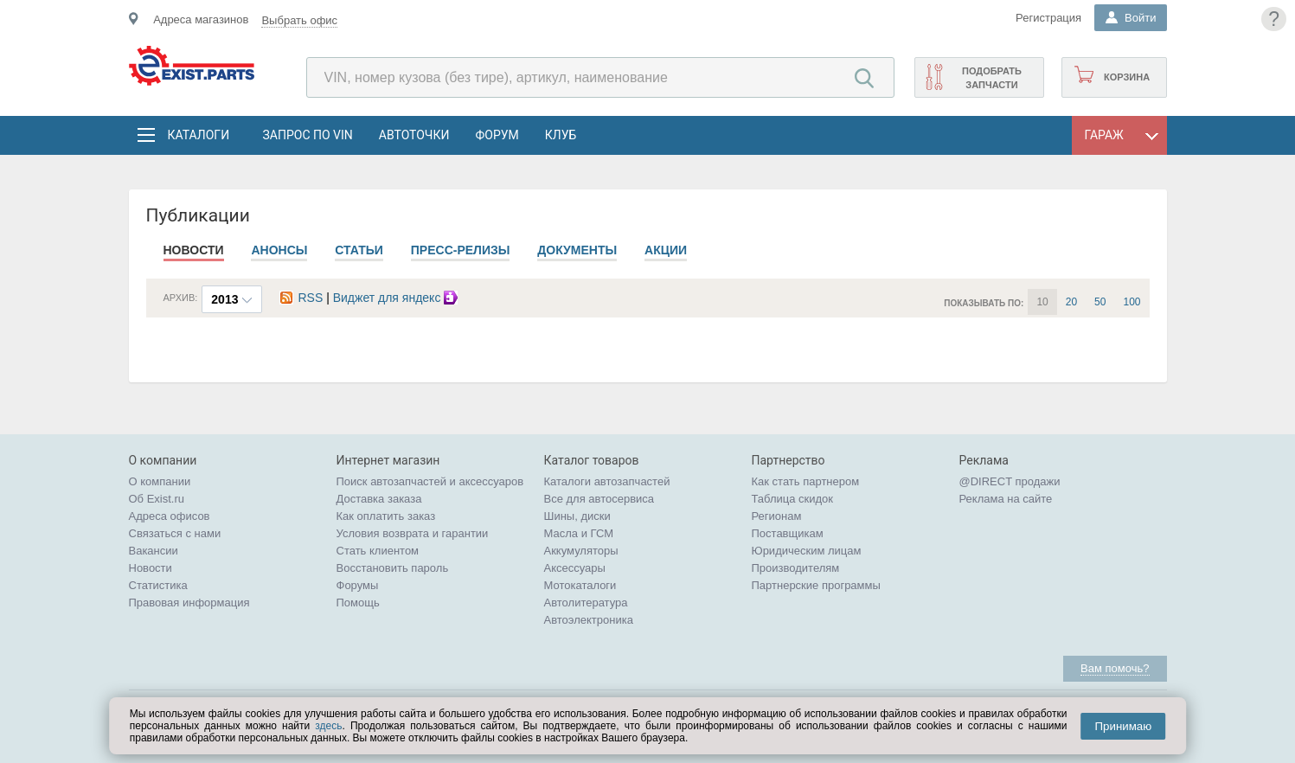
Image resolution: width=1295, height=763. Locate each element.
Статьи (359, 250)
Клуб (561, 135)
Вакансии (153, 550)
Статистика (158, 585)
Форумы (358, 585)
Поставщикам (788, 533)
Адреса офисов (169, 516)
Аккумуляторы (581, 550)
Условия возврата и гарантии (413, 533)
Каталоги (198, 135)
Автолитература (586, 602)
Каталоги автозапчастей (607, 481)
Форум (496, 135)
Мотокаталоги (580, 585)
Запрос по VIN (308, 135)
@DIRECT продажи (1010, 481)
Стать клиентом (378, 550)
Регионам (777, 516)
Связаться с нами (175, 533)
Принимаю (1122, 726)
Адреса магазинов (200, 19)
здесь (328, 726)
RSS (301, 298)
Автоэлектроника (588, 619)
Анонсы (279, 250)
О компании (160, 481)
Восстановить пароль (393, 567)
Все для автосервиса (599, 498)
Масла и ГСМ (579, 533)
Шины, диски (577, 516)
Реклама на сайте (1006, 498)
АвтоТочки (414, 135)
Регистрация (1048, 17)
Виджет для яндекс (398, 298)
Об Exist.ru (157, 498)
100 (1131, 302)
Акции (665, 250)
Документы (577, 250)
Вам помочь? (1114, 668)
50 (1100, 302)
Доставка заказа (379, 498)
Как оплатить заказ (386, 516)
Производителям (796, 567)
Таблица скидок (793, 498)
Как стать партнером (806, 481)
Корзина (1127, 77)
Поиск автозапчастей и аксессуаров (430, 481)
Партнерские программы (816, 585)
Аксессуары (575, 567)
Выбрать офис (299, 20)
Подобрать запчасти (992, 78)
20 (1071, 302)
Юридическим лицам (807, 550)
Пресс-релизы (460, 250)
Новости (193, 250)
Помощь (358, 602)
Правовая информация (189, 602)
